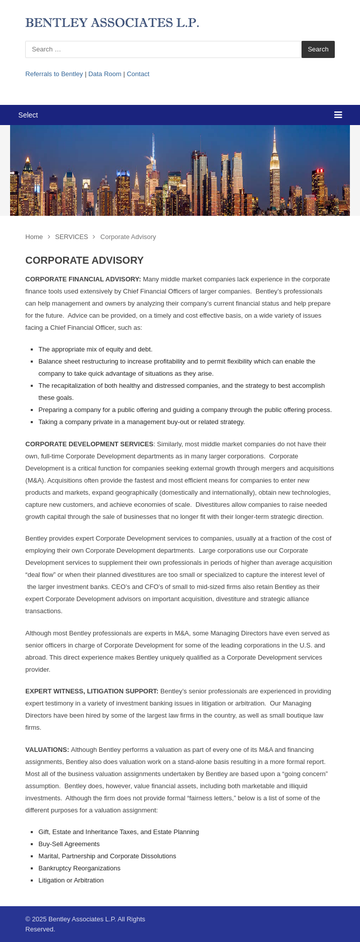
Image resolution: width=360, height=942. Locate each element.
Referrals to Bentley (54, 74)
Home (34, 237)
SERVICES (71, 237)
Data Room (105, 74)
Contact (138, 74)
